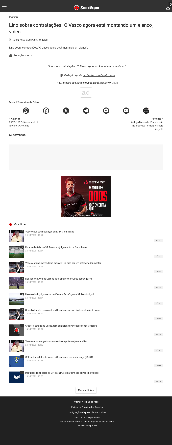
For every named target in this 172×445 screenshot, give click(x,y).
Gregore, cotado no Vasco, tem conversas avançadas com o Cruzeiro (61, 325)
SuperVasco (17, 135)
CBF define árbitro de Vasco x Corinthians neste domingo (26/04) (59, 357)
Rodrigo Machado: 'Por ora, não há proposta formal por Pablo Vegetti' (145, 123)
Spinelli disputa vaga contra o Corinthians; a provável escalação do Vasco (63, 310)
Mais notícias (86, 390)
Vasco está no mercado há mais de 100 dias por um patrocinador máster (63, 263)
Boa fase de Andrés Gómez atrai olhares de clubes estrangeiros (58, 278)
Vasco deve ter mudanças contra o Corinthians (49, 231)
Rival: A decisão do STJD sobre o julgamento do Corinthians (56, 247)
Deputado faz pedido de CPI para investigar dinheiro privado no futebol (62, 373)
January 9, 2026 (108, 82)
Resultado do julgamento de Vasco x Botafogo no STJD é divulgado (60, 294)
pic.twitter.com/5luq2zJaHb (99, 75)
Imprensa (13, 17)
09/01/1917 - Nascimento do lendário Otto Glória (26, 122)
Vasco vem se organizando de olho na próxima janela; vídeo (56, 341)
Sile (95, 425)
